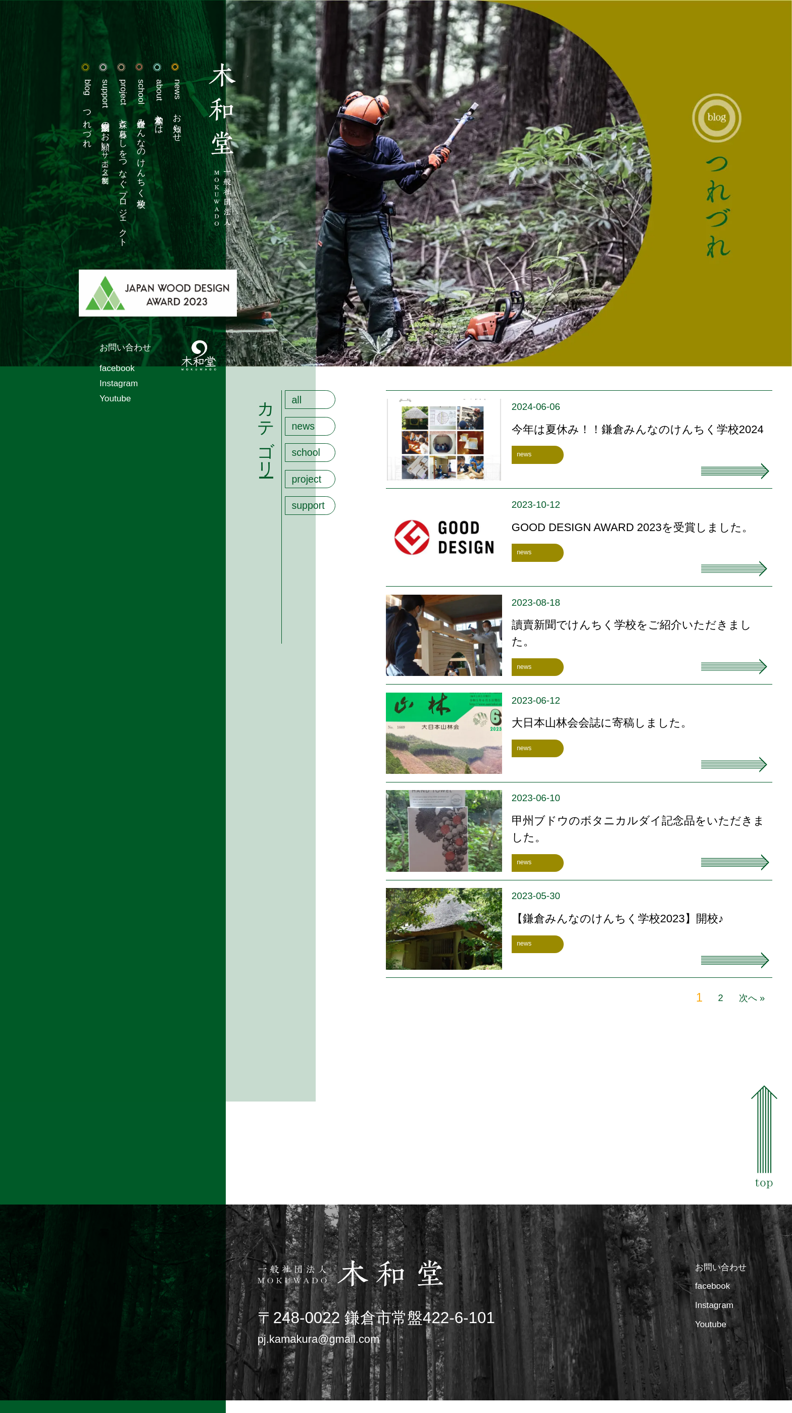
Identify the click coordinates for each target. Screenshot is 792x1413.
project (312, 497)
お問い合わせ (80, 382)
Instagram (70, 426)
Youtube (66, 445)
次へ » (747, 1000)
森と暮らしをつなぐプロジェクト (76, 183)
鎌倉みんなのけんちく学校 (98, 151)
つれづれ (32, 120)
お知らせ (142, 116)
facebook (68, 406)
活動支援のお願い (54, 138)
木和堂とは (120, 111)
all (299, 402)
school (311, 465)
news (308, 434)
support (314, 528)
